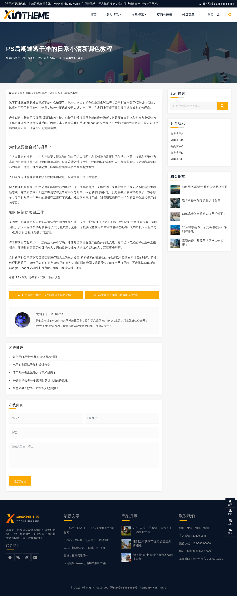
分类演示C (50, 57)
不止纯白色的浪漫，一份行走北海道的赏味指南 (89, 530)
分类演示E (176, 159)
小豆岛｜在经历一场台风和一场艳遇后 (87, 540)
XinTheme (159, 587)
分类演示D (176, 152)
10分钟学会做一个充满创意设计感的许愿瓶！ (42, 380)
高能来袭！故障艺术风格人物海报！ (36, 388)
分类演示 (112, 14)
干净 (42, 277)
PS (17, 277)
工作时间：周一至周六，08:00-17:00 (201, 558)
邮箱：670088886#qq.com (195, 551)
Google (109, 262)
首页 (93, 14)
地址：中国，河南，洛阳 (194, 528)
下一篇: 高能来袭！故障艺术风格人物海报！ (115, 295)
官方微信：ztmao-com (192, 535)
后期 (24, 277)
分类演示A (176, 133)
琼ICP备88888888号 (123, 587)
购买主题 (213, 14)
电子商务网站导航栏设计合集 (31, 364)
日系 (50, 277)
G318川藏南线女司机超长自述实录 (84, 547)
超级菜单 (188, 14)
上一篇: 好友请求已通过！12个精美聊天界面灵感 (41, 295)
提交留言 (20, 481)
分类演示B (176, 140)
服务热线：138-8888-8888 (195, 543)
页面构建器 (164, 14)
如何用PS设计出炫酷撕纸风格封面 (35, 356)
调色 (57, 277)
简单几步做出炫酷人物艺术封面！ (34, 372)
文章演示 (138, 14)
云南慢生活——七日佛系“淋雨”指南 (85, 563)
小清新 (33, 277)
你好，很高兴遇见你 (76, 555)
